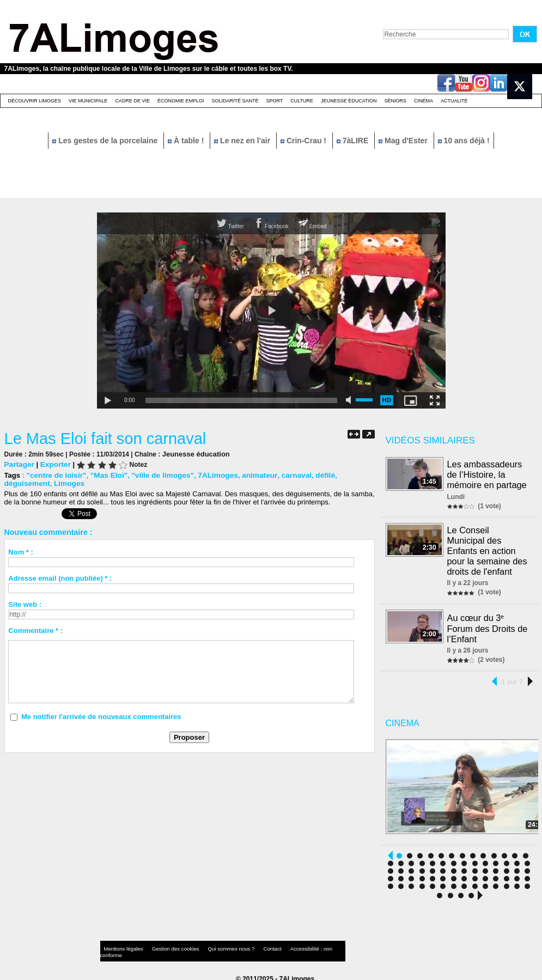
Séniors (395, 101)
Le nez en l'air (243, 140)
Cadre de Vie (132, 101)
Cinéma (423, 101)
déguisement (346, 475)
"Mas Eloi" (105, 475)
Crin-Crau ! (304, 140)
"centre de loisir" (54, 475)
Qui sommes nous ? (213, 944)
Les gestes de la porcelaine (106, 140)
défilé (311, 475)
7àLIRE (353, 140)
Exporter (53, 464)
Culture (301, 101)
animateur (249, 475)
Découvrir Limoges (35, 101)
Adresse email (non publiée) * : (60, 578)
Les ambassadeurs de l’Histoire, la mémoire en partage (487, 473)
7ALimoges (209, 475)
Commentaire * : (35, 630)
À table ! (187, 140)
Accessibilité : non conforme (292, 944)
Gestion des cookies (165, 944)
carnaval (284, 475)
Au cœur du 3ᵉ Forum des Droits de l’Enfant (487, 623)
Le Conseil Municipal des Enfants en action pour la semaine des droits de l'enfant (488, 548)
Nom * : (20, 551)
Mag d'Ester (404, 140)
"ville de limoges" (156, 475)
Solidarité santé (234, 101)
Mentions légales (121, 944)
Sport (274, 101)
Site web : (24, 604)
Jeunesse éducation (348, 101)
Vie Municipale (88, 101)
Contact (249, 944)
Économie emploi (180, 101)
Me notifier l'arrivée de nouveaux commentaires (101, 716)
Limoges (18, 483)
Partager (18, 464)
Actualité (454, 101)
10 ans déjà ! (464, 140)
